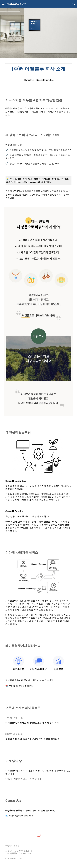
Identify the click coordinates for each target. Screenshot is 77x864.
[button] (3, 3)
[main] (38, 68)
